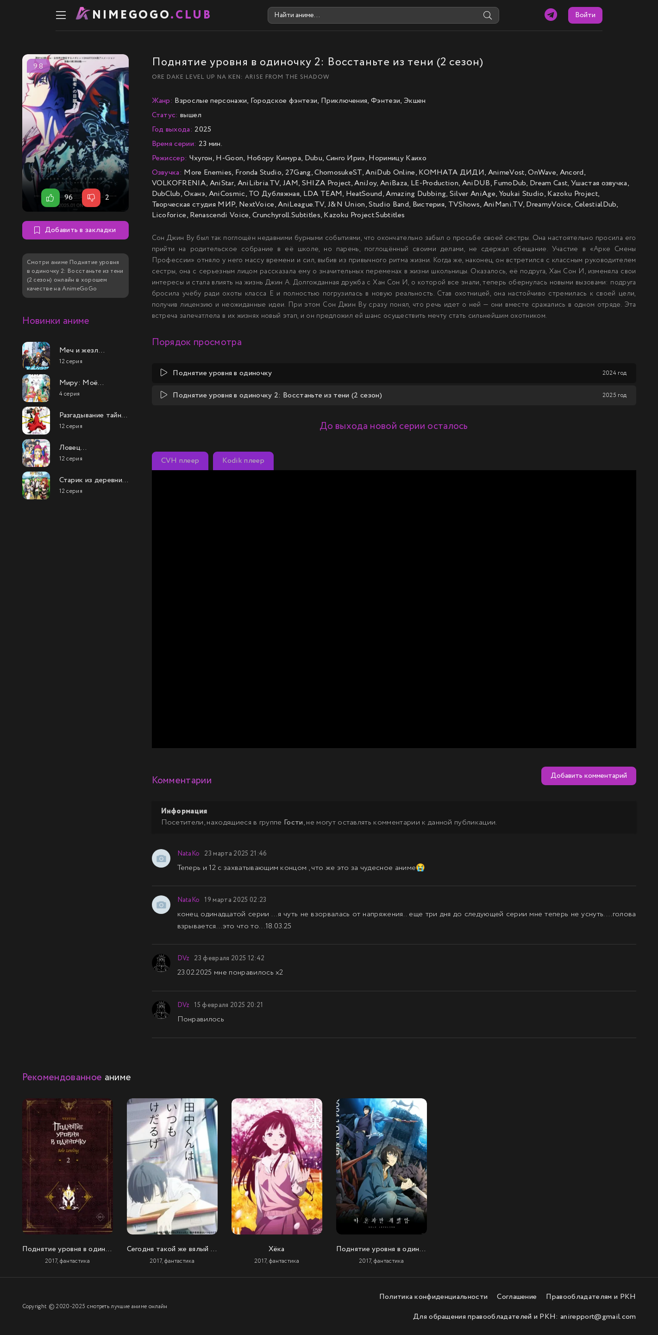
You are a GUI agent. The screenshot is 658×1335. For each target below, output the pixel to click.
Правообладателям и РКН (591, 1296)
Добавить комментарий (589, 775)
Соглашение (517, 1296)
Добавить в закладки (75, 229)
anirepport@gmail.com (598, 1315)
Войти (619, 15)
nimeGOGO (120, 15)
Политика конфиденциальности (433, 1296)
